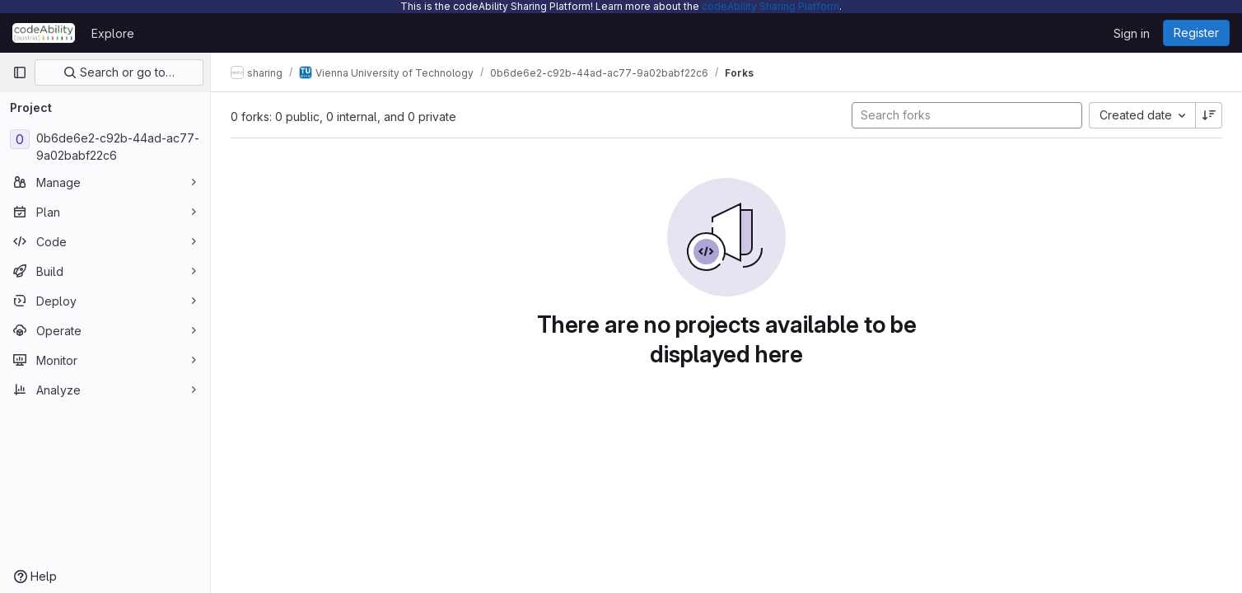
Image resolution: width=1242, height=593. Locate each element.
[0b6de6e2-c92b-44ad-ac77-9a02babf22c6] (105, 146)
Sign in (1132, 33)
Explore (112, 33)
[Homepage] (43, 33)
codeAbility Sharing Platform (770, 6)
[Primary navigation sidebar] (20, 72)
